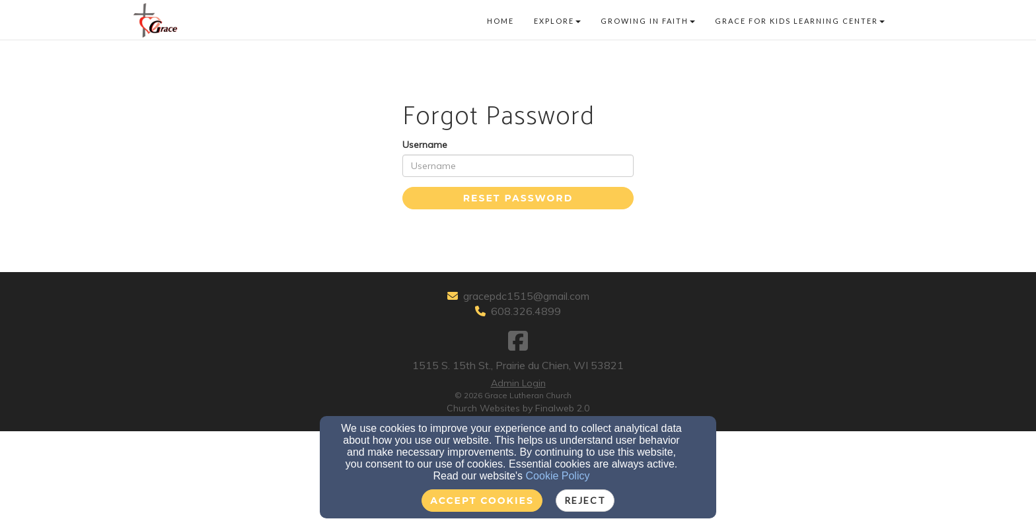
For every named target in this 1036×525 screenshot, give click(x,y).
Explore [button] (557, 21)
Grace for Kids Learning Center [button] (800, 21)
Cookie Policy (558, 475)
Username (424, 145)
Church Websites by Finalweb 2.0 (518, 408)
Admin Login (518, 383)
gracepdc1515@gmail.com (526, 295)
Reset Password (518, 198)
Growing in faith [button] (648, 21)
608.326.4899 (526, 311)
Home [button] (500, 21)
